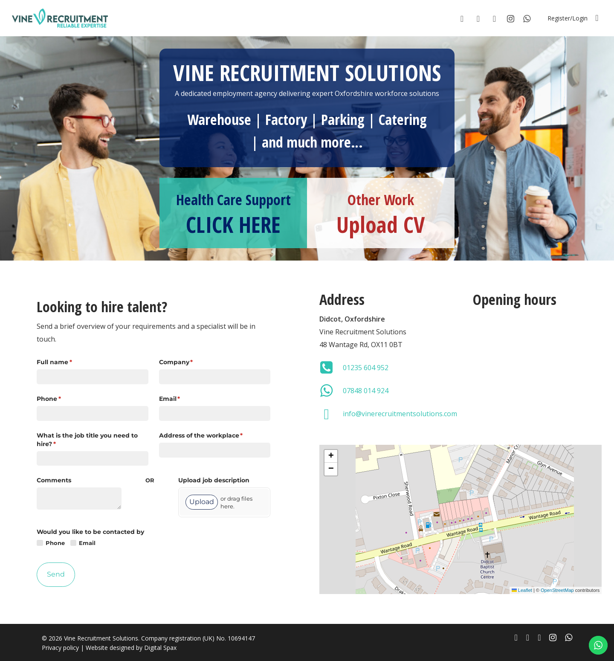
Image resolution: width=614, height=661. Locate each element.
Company (190, 362)
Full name (68, 362)
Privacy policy (60, 648)
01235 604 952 (365, 367)
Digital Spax (160, 648)
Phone (63, 399)
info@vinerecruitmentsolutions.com (400, 413)
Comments (54, 480)
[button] (330, 456)
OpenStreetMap (557, 590)
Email (183, 399)
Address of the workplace (214, 436)
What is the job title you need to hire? (87, 440)
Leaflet (522, 590)
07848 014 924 (365, 390)
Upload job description (213, 480)
